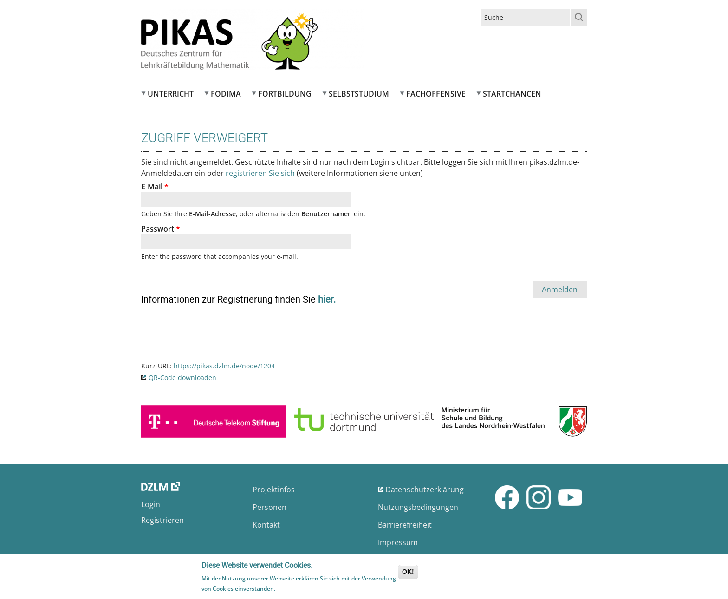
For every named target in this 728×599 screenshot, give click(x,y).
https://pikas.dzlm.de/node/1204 (224, 365)
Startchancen (512, 94)
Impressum (398, 542)
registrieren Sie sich (260, 173)
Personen (269, 507)
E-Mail (155, 186)
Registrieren (162, 520)
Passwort (160, 229)
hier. (327, 299)
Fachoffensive (436, 94)
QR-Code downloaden (182, 377)
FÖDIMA (226, 94)
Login (150, 504)
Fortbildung (285, 94)
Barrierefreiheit (405, 525)
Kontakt (266, 525)
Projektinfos (274, 489)
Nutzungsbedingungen (418, 507)
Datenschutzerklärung (424, 489)
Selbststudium (359, 94)
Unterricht (171, 94)
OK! (408, 572)
